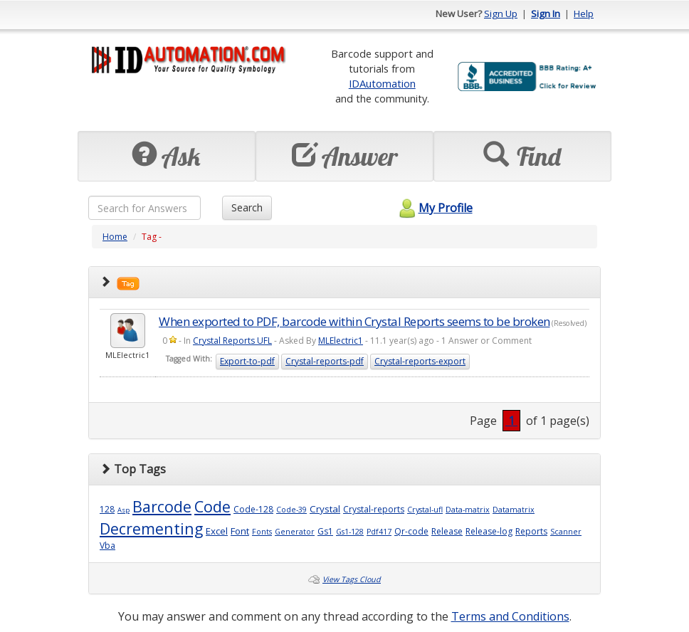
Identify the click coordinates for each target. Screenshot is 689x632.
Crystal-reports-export (420, 361)
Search (247, 207)
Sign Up (500, 13)
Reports (531, 531)
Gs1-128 (350, 532)
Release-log (489, 531)
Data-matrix (468, 510)
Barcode (161, 506)
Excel (217, 531)
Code (212, 506)
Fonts (262, 532)
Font (240, 531)
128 (107, 509)
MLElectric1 (340, 341)
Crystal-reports (373, 509)
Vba (107, 545)
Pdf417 (379, 532)
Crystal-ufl (425, 510)
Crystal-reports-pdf (324, 361)
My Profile (434, 208)
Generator (295, 532)
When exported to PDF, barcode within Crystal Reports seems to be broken (354, 321)
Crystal (325, 508)
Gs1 (325, 531)
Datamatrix (514, 510)
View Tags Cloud (351, 579)
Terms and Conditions (510, 616)
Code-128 (253, 509)
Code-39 (291, 510)
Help (584, 13)
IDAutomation (382, 83)
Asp (123, 510)
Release (447, 531)
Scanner (566, 532)
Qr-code (411, 531)
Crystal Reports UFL (232, 341)
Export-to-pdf (247, 361)
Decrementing (151, 528)
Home (114, 237)
